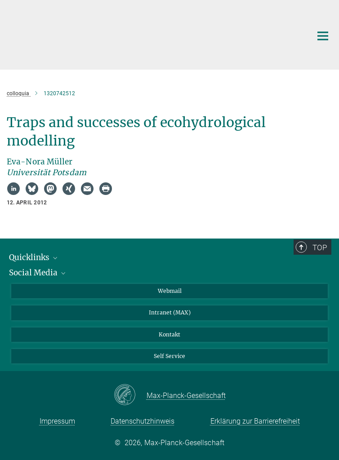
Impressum (57, 421)
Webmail (170, 291)
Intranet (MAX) (170, 312)
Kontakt (169, 334)
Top (319, 247)
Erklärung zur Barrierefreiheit (255, 421)
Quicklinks (34, 257)
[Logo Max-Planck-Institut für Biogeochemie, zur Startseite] (142, 34)
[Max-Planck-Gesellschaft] (130, 395)
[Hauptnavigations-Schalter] (323, 36)
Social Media (38, 272)
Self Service (169, 356)
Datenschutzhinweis (142, 421)
